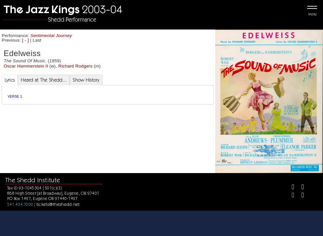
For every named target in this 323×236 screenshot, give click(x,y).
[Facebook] (290, 188)
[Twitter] (300, 188)
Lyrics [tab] (10, 80)
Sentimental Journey (51, 35)
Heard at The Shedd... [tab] (44, 80)
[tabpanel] (108, 95)
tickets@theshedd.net (58, 204)
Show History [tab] (86, 80)
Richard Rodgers (75, 66)
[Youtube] (300, 196)
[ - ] (25, 40)
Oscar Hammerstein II (26, 66)
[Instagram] (290, 196)
